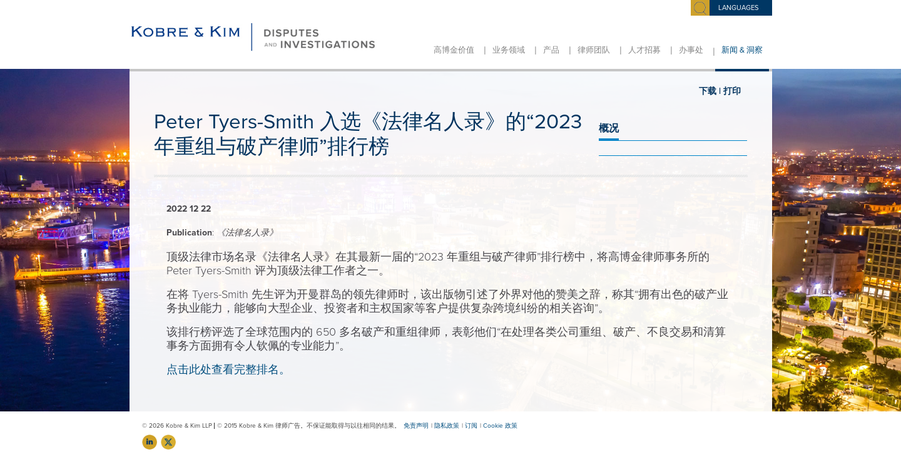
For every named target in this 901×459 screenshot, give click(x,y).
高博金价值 (454, 50)
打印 (732, 91)
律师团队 (594, 50)
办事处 (691, 50)
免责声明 (416, 426)
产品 (551, 50)
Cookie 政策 (500, 426)
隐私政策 (446, 426)
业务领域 (508, 50)
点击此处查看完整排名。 (228, 369)
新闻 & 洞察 (742, 50)
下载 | (710, 91)
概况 (609, 128)
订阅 (471, 426)
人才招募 (644, 50)
